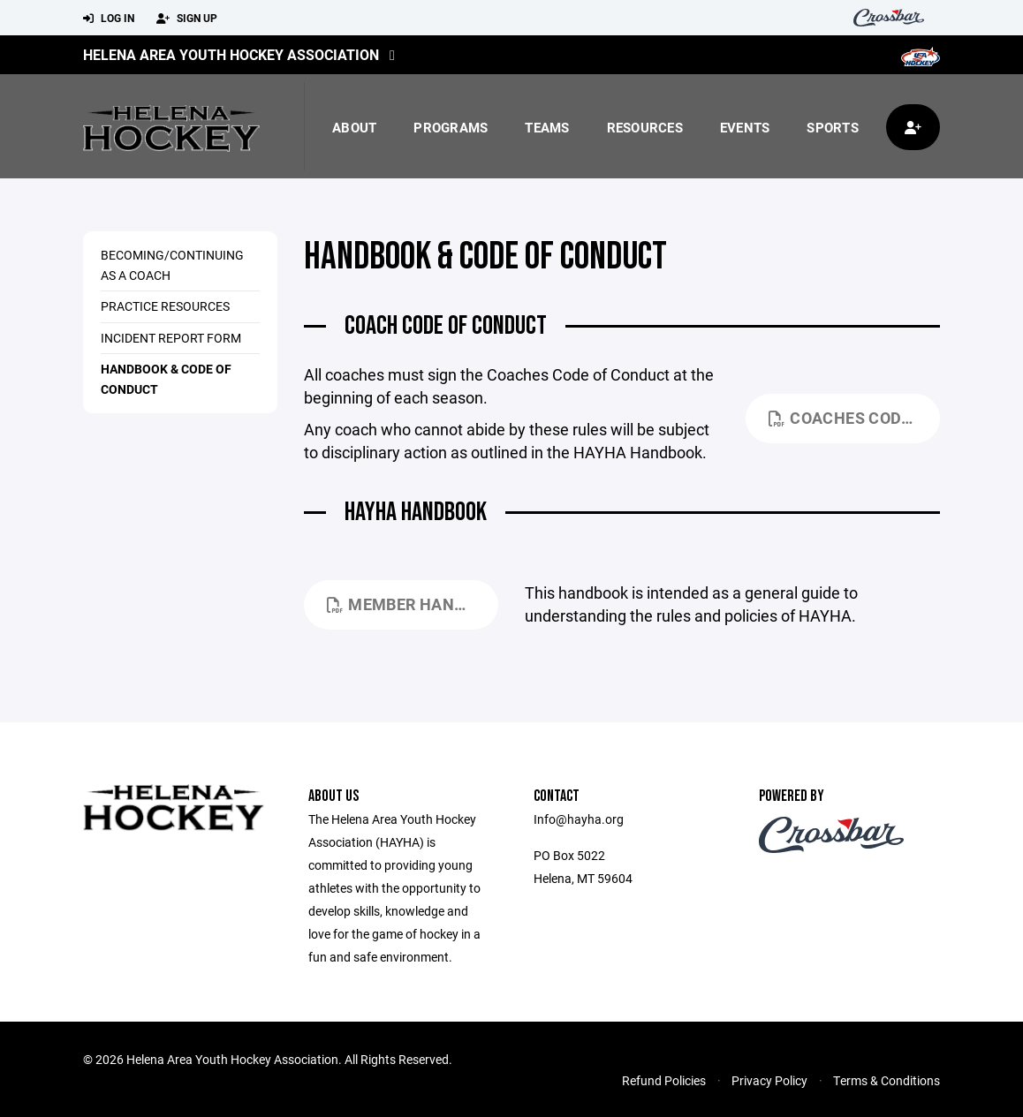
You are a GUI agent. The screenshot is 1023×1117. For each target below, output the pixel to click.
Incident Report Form (171, 337)
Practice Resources (165, 306)
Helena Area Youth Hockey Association (231, 54)
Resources (645, 127)
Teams (547, 127)
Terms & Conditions (886, 1080)
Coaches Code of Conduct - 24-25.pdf (854, 417)
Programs (450, 127)
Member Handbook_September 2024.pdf (412, 604)
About (354, 127)
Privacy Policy (769, 1080)
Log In (108, 18)
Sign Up (186, 18)
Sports (833, 127)
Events (745, 127)
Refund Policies (664, 1080)
